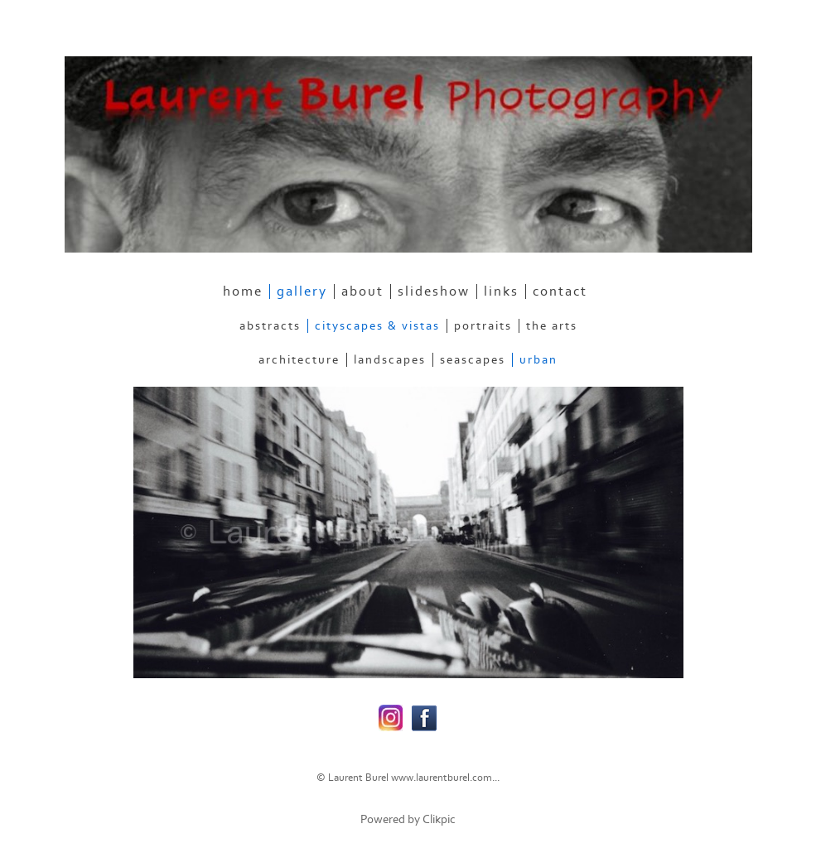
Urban (538, 360)
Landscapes (390, 360)
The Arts (551, 326)
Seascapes (472, 360)
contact (560, 291)
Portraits (483, 326)
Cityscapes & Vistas (377, 326)
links (501, 291)
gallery (302, 291)
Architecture (299, 360)
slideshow (434, 291)
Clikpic (439, 819)
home (243, 291)
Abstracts (270, 326)
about (362, 291)
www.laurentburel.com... (445, 777)
